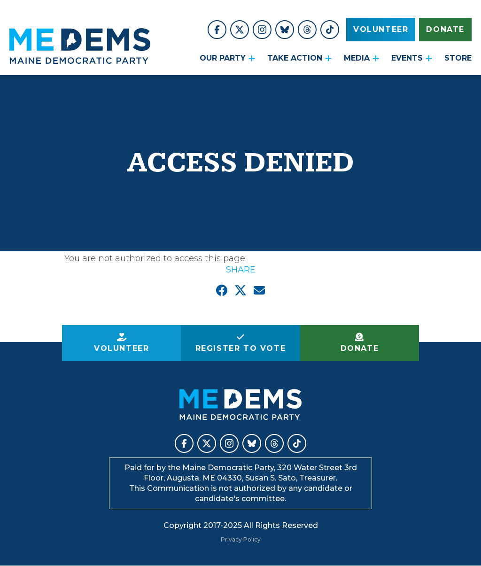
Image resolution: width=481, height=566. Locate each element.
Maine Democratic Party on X (239, 29)
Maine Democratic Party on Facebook (217, 29)
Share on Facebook (221, 290)
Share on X (240, 290)
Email (259, 290)
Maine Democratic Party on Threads (307, 29)
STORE (458, 58)
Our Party (223, 58)
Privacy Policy (241, 539)
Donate (445, 29)
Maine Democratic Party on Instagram (262, 29)
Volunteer (380, 29)
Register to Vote (240, 348)
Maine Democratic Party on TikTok (329, 29)
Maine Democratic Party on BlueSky (284, 29)
